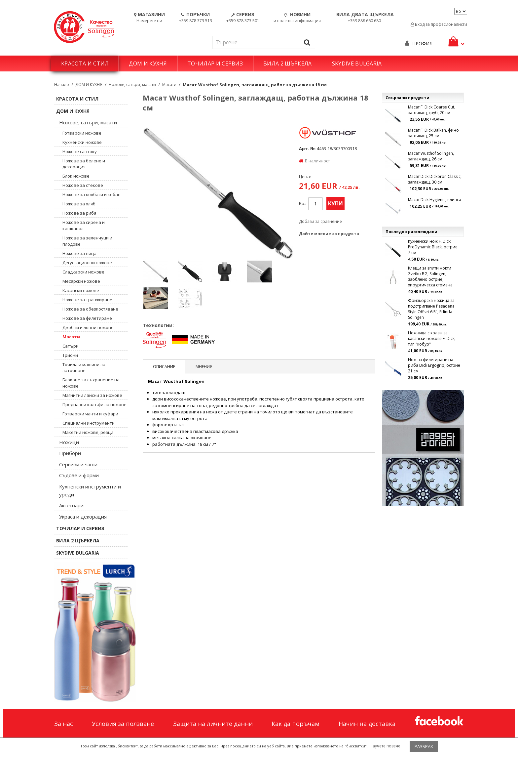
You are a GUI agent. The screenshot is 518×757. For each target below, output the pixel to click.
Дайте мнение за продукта (329, 233)
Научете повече (384, 746)
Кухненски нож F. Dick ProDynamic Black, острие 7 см (433, 246)
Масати (169, 84)
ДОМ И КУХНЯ (148, 63)
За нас (63, 724)
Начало (61, 84)
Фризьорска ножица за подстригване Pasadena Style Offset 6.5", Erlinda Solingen (431, 309)
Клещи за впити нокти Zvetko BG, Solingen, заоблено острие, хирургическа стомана (430, 276)
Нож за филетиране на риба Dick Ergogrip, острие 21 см (434, 365)
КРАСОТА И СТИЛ (85, 63)
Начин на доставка (367, 724)
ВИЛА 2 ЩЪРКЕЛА (287, 63)
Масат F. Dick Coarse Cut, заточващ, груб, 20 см (431, 109)
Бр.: (302, 203)
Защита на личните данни (213, 724)
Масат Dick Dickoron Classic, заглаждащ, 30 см (435, 179)
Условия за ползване (123, 724)
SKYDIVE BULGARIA (357, 63)
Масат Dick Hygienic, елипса (434, 199)
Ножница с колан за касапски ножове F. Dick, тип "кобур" (432, 338)
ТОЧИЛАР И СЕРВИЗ (215, 63)
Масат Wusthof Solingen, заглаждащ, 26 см (431, 156)
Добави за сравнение (320, 221)
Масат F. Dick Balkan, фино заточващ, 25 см (433, 133)
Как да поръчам (295, 724)
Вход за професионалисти (439, 24)
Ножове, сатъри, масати (132, 84)
